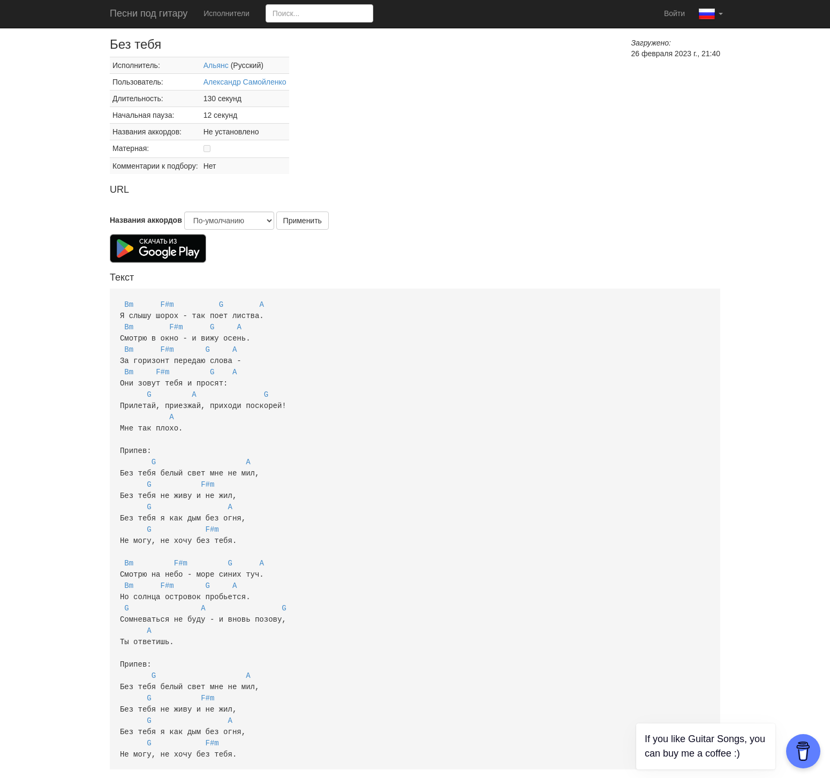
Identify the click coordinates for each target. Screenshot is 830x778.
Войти (674, 13)
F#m (167, 304)
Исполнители (226, 13)
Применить (302, 220)
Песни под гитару (148, 13)
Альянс (216, 65)
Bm (128, 304)
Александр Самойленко (244, 82)
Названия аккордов (146, 220)
